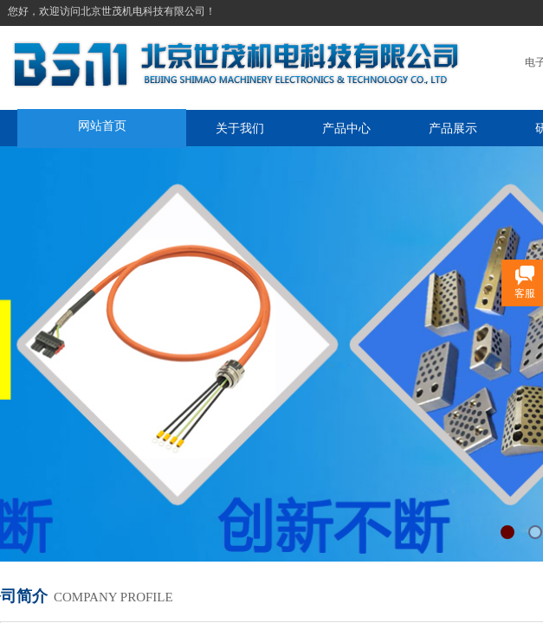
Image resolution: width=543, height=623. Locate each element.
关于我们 (240, 128)
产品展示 (453, 128)
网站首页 (102, 125)
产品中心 (346, 128)
